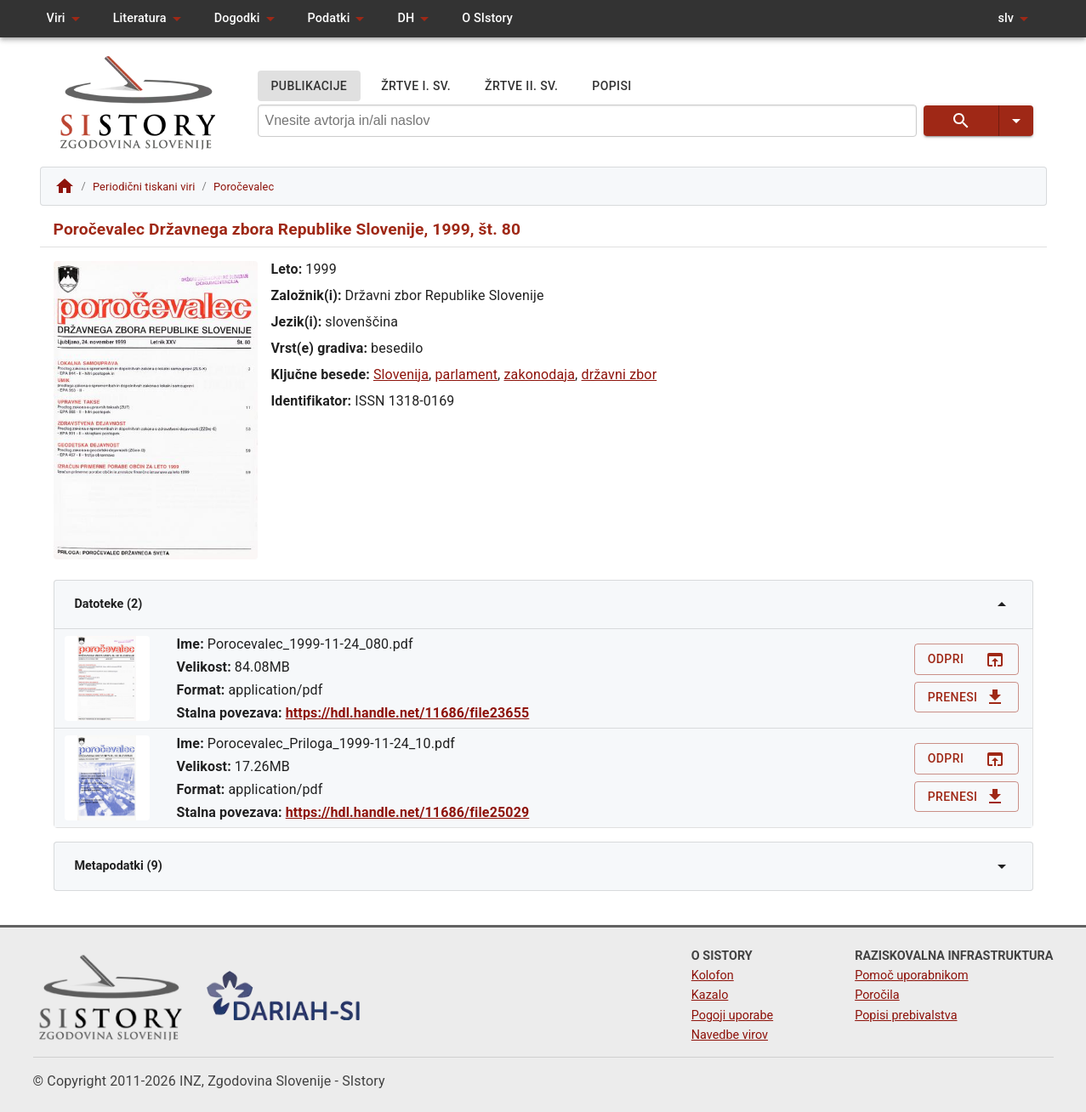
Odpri (966, 659)
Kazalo (710, 995)
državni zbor (619, 374)
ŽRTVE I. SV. (415, 86)
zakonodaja (540, 374)
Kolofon (712, 975)
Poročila (877, 995)
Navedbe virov (729, 1035)
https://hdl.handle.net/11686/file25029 (408, 812)
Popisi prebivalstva (906, 1015)
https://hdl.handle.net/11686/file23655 (408, 713)
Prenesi (966, 697)
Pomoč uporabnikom (911, 975)
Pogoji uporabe (732, 1015)
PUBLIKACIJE (309, 86)
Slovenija (401, 374)
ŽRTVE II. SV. (521, 86)
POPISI (611, 86)
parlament (466, 374)
